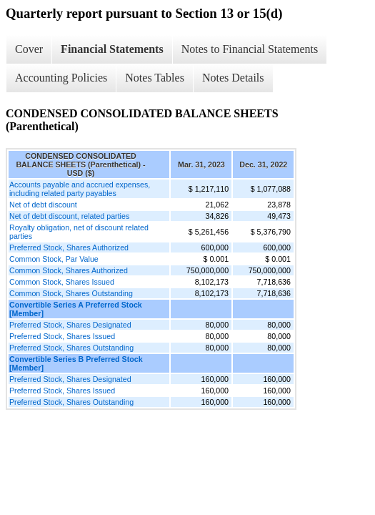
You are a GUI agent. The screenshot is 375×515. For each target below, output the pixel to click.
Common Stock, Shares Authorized (68, 270)
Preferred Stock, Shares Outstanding (71, 347)
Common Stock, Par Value (54, 259)
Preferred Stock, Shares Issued (62, 336)
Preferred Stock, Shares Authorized (69, 247)
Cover (29, 49)
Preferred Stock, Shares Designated (70, 324)
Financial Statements (112, 49)
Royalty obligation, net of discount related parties (79, 231)
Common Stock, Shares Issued (61, 282)
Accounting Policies (61, 78)
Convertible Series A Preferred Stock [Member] (75, 309)
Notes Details (233, 78)
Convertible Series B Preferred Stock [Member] (76, 363)
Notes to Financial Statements (250, 49)
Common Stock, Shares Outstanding (71, 293)
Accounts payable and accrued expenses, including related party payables (79, 188)
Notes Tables (154, 78)
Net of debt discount (43, 204)
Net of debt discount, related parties (69, 216)
